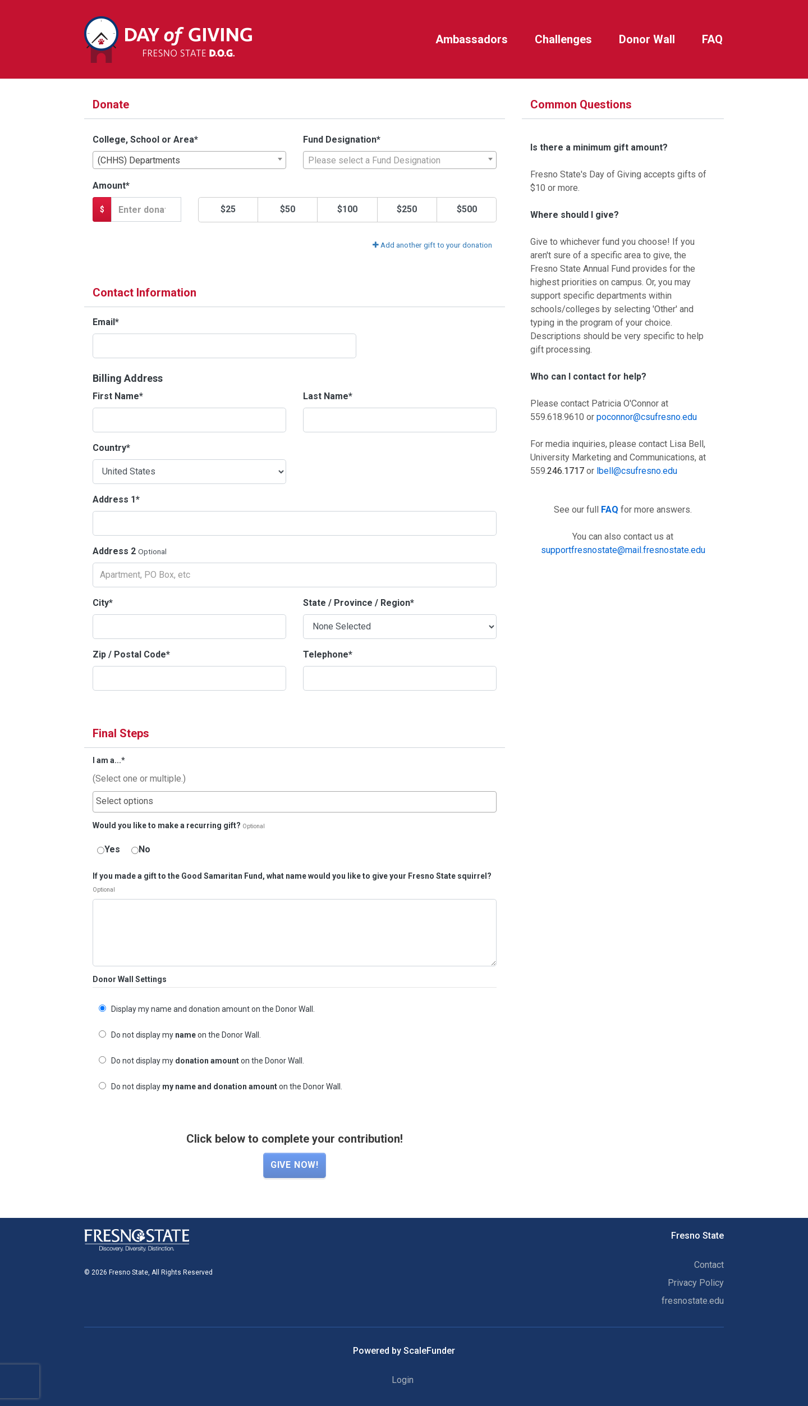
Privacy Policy (696, 1282)
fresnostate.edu (693, 1300)
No (140, 849)
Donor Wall (647, 39)
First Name (118, 396)
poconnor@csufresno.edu (646, 417)
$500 (467, 209)
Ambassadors (471, 39)
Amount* (111, 185)
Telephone (327, 654)
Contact (709, 1264)
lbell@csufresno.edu (636, 470)
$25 (228, 209)
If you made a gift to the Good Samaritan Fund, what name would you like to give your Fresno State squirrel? (292, 876)
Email (106, 322)
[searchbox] (294, 801)
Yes (108, 849)
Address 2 (114, 551)
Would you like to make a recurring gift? (167, 825)
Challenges (563, 39)
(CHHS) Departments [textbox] (139, 160)
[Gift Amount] (146, 209)
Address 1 (116, 499)
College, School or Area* (145, 139)
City (103, 602)
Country (111, 447)
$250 (407, 209)
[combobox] (189, 160)
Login (403, 1380)
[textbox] (400, 161)
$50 (287, 209)
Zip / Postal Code (131, 654)
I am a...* (109, 760)
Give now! (294, 1165)
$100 (347, 209)
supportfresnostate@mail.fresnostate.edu (623, 550)
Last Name (327, 396)
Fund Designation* (341, 139)
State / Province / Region (358, 602)
